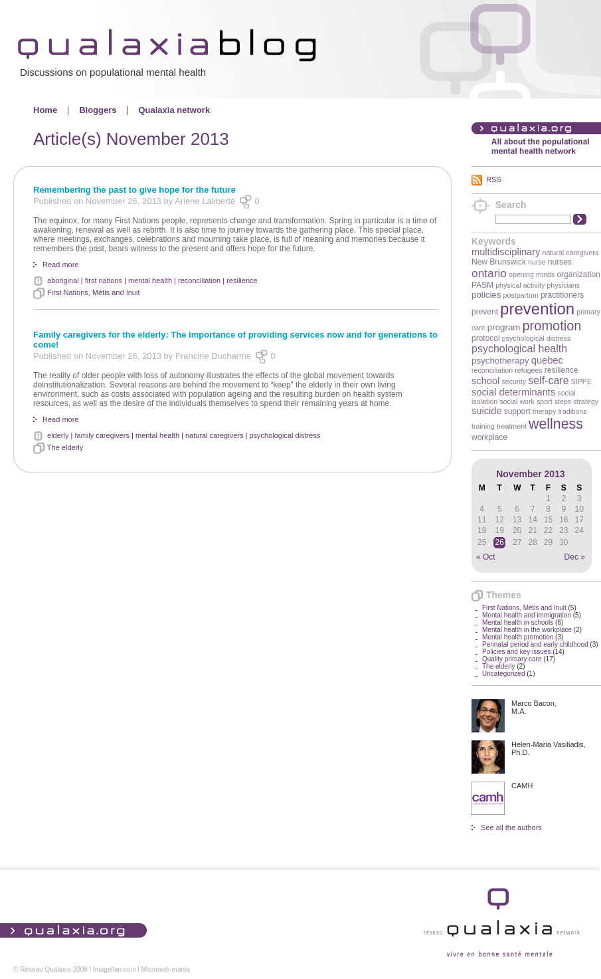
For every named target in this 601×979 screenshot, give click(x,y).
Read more (60, 265)
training (483, 426)
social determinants (513, 392)
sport (545, 401)
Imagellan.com (114, 969)
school (485, 381)
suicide (487, 410)
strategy (585, 401)
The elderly (498, 666)
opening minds (532, 274)
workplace (489, 437)
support (517, 411)
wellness (556, 424)
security (513, 381)
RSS (493, 179)
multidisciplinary (506, 252)
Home (45, 110)
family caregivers (101, 435)
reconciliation (492, 370)
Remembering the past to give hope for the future (134, 190)
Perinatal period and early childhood (535, 644)
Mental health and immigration (526, 615)
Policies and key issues (516, 651)
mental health (150, 280)
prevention (537, 309)
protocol (486, 338)
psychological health (519, 348)
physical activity (520, 285)
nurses (560, 262)
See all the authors (511, 827)
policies (486, 295)
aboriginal (63, 280)
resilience (561, 370)
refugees (528, 370)
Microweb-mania (165, 969)
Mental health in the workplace (527, 629)
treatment (512, 426)
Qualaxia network (174, 110)
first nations (103, 280)
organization (578, 274)
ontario (489, 273)
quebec (547, 360)
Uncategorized (503, 673)
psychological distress (536, 338)
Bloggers (97, 110)
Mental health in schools (517, 622)
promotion (552, 325)
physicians (563, 285)
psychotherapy (500, 361)
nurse (537, 262)
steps (563, 401)
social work (517, 401)
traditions (572, 411)
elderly (57, 435)
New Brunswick (499, 262)
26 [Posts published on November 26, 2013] (499, 542)
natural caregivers (571, 253)
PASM (482, 285)
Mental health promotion (517, 637)
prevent (485, 311)
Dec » (574, 557)
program (504, 327)
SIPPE (581, 381)
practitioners (562, 295)
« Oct (485, 557)
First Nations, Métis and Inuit (524, 607)
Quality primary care (511, 659)
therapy (545, 411)
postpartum (521, 295)
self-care (548, 380)
